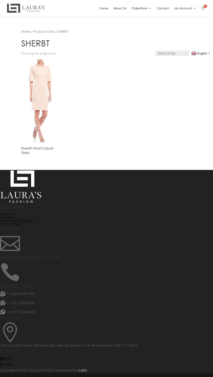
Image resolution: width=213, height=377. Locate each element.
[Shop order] (173, 53)
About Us (120, 8)
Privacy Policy (11, 224)
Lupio (82, 370)
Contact (163, 8)
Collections (139, 8)
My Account (183, 8)
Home (104, 8)
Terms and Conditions (17, 220)
